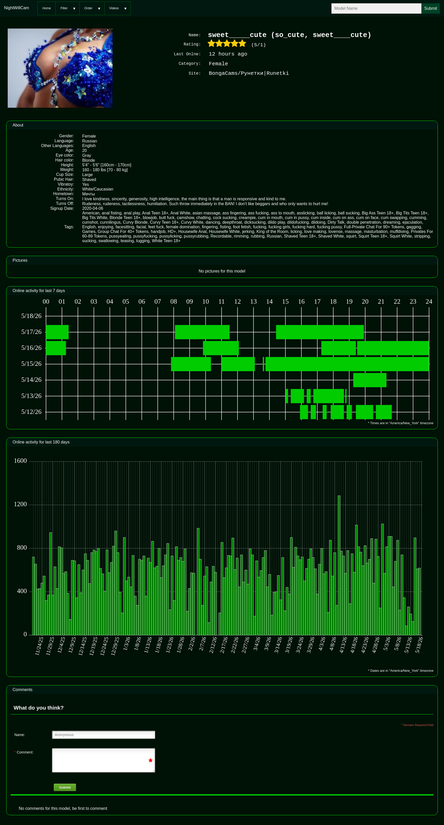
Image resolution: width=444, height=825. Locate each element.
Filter (64, 8)
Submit (65, 787)
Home (46, 8)
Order (88, 8)
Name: (19, 734)
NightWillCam (16, 8)
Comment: (23, 752)
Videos (114, 8)
